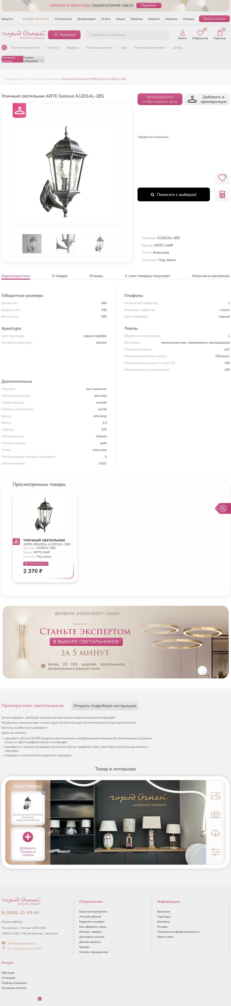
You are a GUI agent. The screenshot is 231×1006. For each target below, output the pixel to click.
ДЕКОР (177, 47)
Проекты (136, 19)
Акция (120, 19)
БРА (124, 47)
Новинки (171, 19)
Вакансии (163, 911)
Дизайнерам (86, 19)
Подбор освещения (30, 59)
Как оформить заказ (92, 926)
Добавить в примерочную (207, 99)
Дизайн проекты (90, 942)
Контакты (163, 921)
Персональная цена (36, 563)
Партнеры (164, 916)
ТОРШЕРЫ (72, 47)
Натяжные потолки (8, 59)
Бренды (84, 947)
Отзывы (162, 926)
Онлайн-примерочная (93, 952)
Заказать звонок (214, 18)
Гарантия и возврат (92, 921)
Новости (154, 19)
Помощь (189, 19)
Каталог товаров (90, 931)
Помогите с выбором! (173, 194)
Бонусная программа (93, 911)
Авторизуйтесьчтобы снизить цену (159, 99)
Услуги (106, 19)
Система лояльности (25, 47)
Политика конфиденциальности (178, 931)
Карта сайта (165, 936)
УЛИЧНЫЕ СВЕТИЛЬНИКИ (149, 47)
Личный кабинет (90, 916)
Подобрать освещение (107, 34)
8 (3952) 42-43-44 (36, 19)
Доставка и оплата (91, 936)
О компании (63, 19)
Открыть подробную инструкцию (104, 705)
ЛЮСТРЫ (52, 47)
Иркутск (7, 19)
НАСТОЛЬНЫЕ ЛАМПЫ (100, 47)
